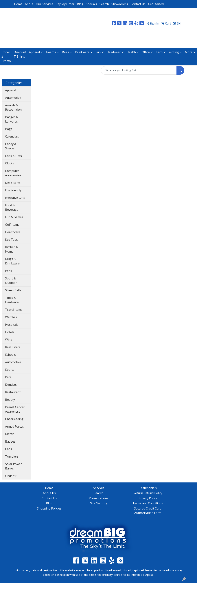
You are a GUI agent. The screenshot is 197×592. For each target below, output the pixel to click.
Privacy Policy (148, 498)
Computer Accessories (13, 173)
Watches (11, 317)
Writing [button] (174, 52)
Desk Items (13, 183)
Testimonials (148, 488)
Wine (8, 340)
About (29, 4)
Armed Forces (14, 426)
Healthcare (12, 232)
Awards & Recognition (13, 107)
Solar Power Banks (13, 466)
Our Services (44, 4)
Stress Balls (13, 290)
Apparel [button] (34, 52)
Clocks (9, 163)
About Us (49, 493)
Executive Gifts (15, 198)
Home (18, 4)
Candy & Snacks (10, 146)
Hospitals (11, 325)
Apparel (10, 90)
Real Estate (12, 347)
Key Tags (11, 240)
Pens (8, 271)
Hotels (9, 332)
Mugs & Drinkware (12, 261)
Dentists (11, 385)
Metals (9, 434)
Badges (10, 441)
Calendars (12, 136)
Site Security (98, 503)
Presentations (98, 498)
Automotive (13, 98)
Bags (8, 129)
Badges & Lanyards (11, 119)
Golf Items (12, 225)
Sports (9, 370)
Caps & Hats (13, 156)
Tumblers (12, 456)
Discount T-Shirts (20, 54)
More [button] (188, 52)
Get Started (156, 4)
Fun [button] (98, 52)
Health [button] (131, 52)
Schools (10, 355)
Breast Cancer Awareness (15, 409)
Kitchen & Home (11, 249)
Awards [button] (51, 52)
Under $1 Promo (6, 56)
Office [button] (146, 52)
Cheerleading (14, 419)
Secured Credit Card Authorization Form (147, 510)
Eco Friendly (13, 190)
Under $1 (11, 476)
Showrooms (119, 4)
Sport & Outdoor (11, 280)
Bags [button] (65, 52)
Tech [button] (159, 52)
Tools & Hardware (12, 300)
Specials (91, 4)
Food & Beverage (11, 207)
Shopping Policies (49, 508)
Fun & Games (14, 217)
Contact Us (138, 4)
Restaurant (13, 392)
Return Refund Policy (147, 493)
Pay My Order (65, 4)
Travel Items (13, 310)
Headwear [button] (114, 52)
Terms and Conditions (147, 503)
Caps (8, 449)
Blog (80, 4)
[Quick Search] (139, 70)
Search (104, 4)
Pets (8, 377)
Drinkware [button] (82, 52)
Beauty (10, 400)
